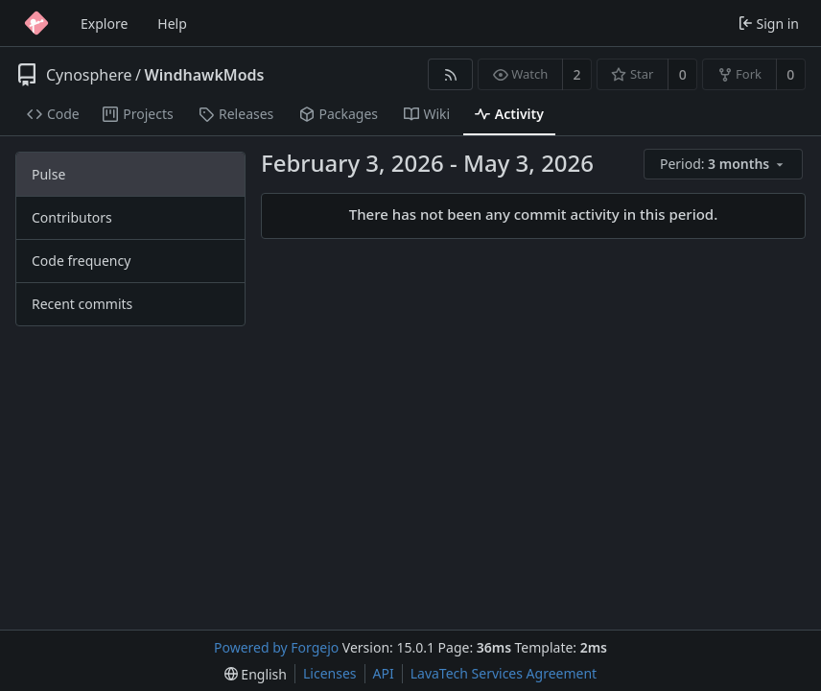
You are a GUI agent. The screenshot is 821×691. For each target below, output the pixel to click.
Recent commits (82, 304)
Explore (104, 23)
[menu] (725, 164)
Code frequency (81, 260)
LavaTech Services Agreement (503, 673)
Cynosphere (89, 74)
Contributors (72, 217)
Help (172, 23)
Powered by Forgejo (276, 647)
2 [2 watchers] (577, 74)
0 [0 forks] (790, 74)
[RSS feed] (450, 74)
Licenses (330, 673)
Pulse (48, 174)
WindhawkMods (205, 74)
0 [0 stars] (683, 74)
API (383, 673)
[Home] (36, 23)
